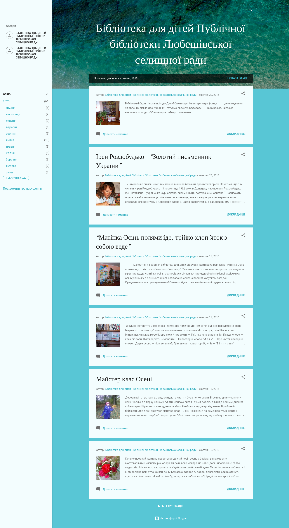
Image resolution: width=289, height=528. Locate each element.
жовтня (11, 120)
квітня (10, 153)
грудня (10, 108)
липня (10, 140)
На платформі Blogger (171, 518)
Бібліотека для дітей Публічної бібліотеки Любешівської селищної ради (171, 44)
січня (9, 172)
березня (11, 159)
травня (10, 146)
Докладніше (236, 134)
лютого (11, 166)
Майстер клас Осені (124, 379)
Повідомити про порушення (22, 188)
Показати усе (237, 78)
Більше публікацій (170, 506)
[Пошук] (250, 10)
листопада (13, 114)
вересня (11, 127)
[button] (243, 94)
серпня (10, 133)
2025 (6, 101)
